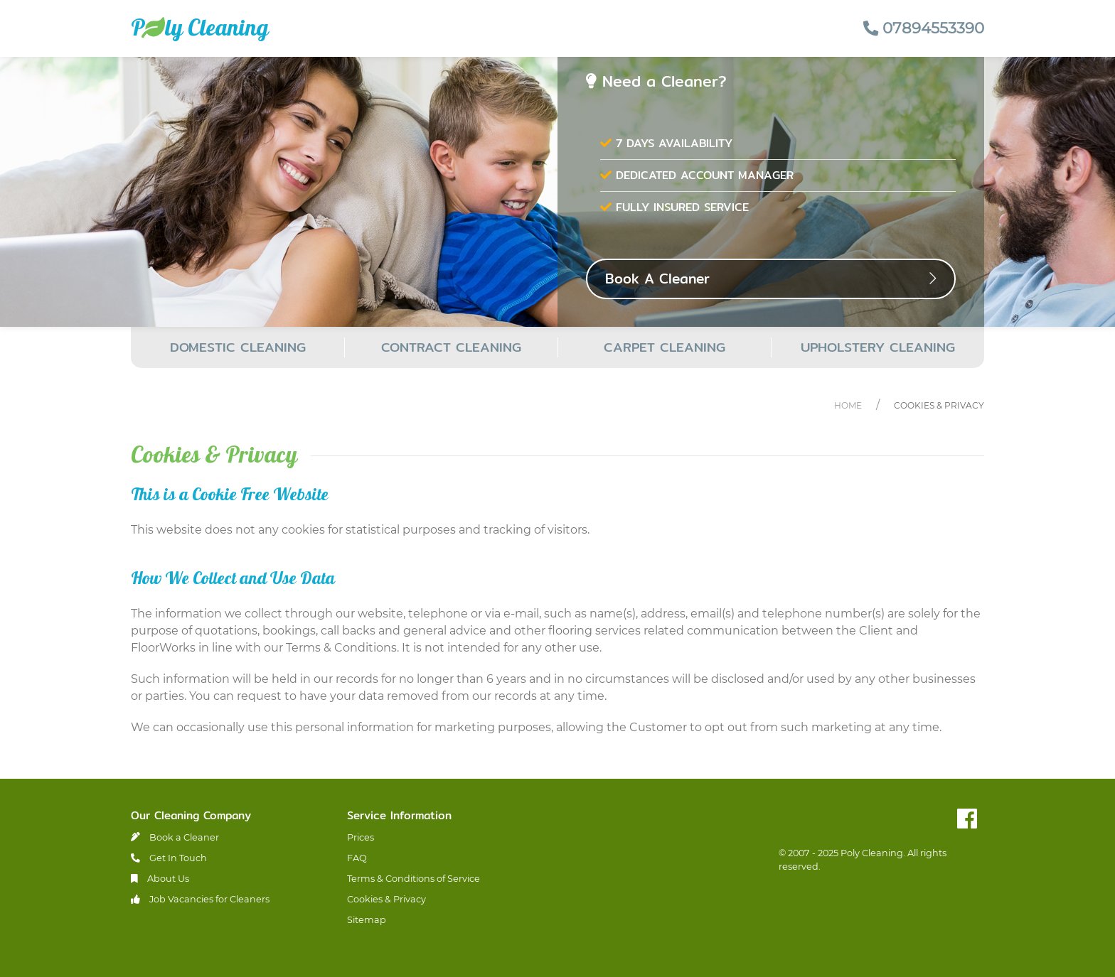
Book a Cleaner (175, 837)
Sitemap (366, 919)
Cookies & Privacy (939, 405)
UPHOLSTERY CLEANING (878, 347)
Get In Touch (169, 858)
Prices (360, 837)
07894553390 (923, 27)
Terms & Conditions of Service (413, 878)
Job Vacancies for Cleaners (200, 899)
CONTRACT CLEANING (451, 347)
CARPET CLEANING (664, 347)
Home (848, 405)
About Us (160, 878)
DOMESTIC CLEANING (238, 347)
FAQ (357, 858)
